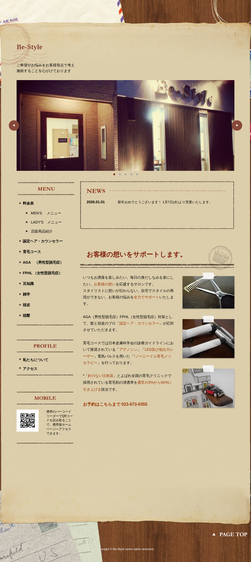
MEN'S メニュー (46, 213)
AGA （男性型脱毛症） (43, 262)
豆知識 (28, 284)
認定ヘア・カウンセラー (43, 241)
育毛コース (32, 252)
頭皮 (26, 305)
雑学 (26, 294)
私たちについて (35, 360)
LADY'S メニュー (46, 222)
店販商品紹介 (42, 231)
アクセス (30, 369)
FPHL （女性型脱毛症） (42, 273)
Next (237, 125)
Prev (14, 125)
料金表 (28, 203)
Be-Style (30, 47)
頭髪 (26, 315)
